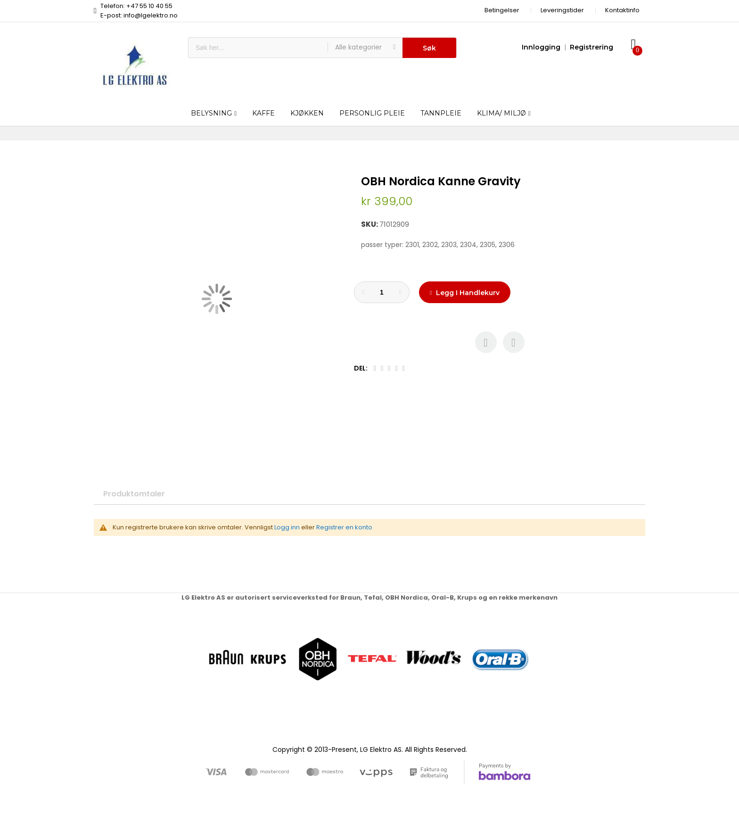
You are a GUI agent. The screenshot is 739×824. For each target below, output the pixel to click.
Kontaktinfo (622, 10)
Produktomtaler (134, 493)
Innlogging (541, 47)
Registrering (591, 47)
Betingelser (501, 10)
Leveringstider (562, 10)
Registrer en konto (344, 527)
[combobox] (258, 48)
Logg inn (287, 527)
